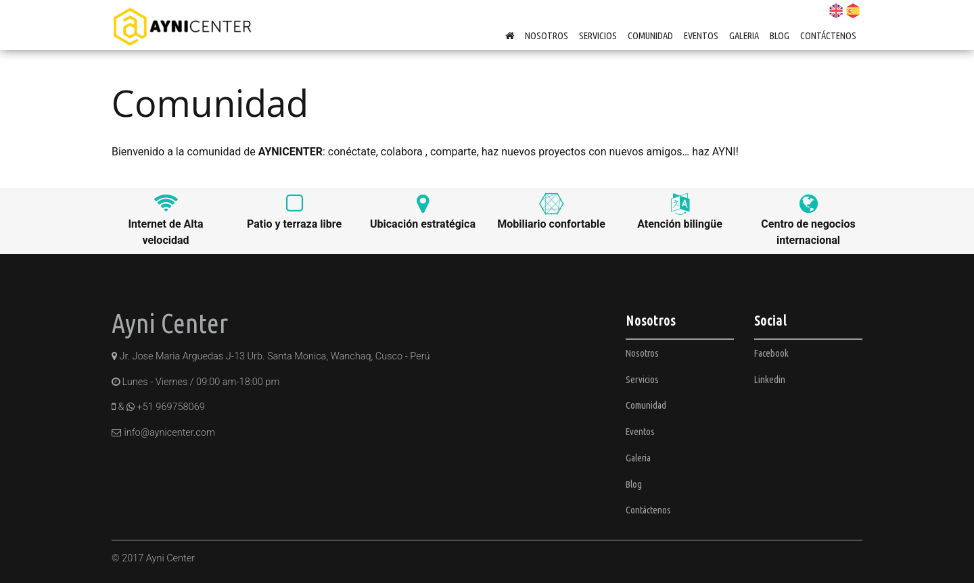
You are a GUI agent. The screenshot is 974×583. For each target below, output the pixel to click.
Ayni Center (170, 323)
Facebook (771, 353)
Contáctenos (828, 35)
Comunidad (650, 35)
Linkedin (769, 379)
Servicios (598, 35)
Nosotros (546, 35)
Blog (779, 35)
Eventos (701, 35)
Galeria (744, 35)
